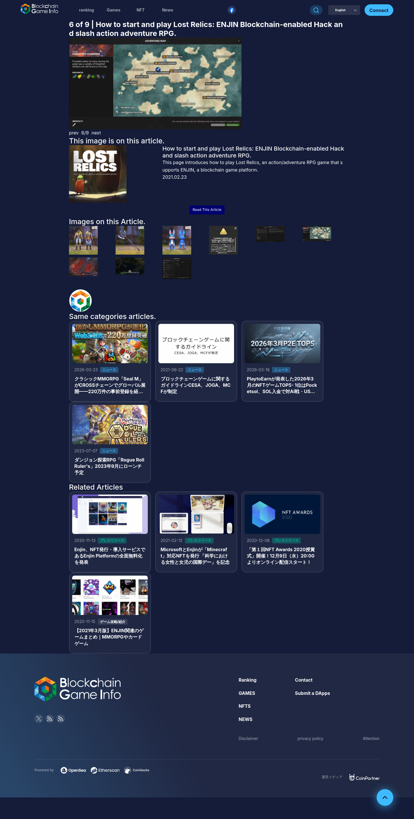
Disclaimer (248, 740)
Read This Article (207, 209)
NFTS (245, 708)
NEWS (246, 721)
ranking (86, 9)
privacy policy (310, 740)
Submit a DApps (313, 695)
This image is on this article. (117, 140)
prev (74, 133)
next (96, 133)
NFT (141, 9)
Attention (371, 740)
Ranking (248, 682)
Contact (304, 682)
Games (113, 9)
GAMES (247, 695)
